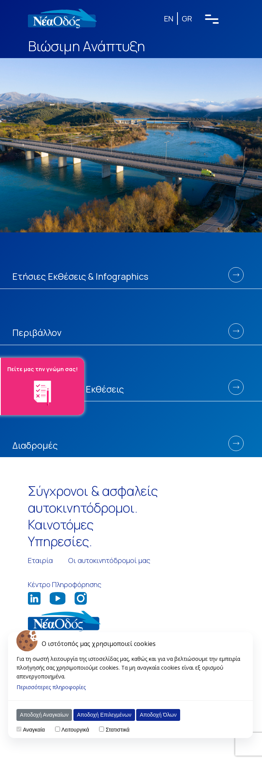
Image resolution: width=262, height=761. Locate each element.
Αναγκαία (34, 730)
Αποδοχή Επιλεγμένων (104, 715)
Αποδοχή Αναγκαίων (44, 715)
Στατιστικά (117, 730)
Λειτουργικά (75, 730)
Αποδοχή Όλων (158, 715)
